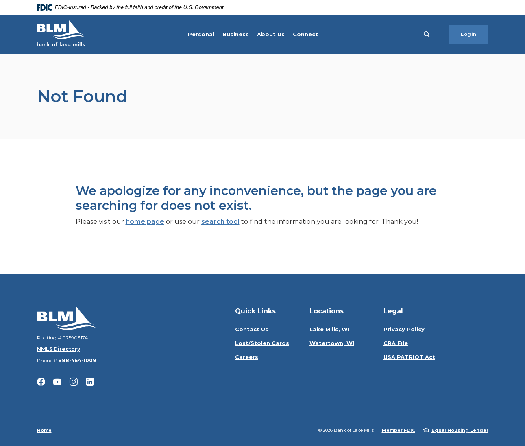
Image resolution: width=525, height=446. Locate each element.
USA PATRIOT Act (409, 357)
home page (145, 221)
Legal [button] (393, 311)
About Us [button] (271, 34)
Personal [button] (201, 34)
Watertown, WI (331, 343)
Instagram (74, 382)
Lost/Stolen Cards (262, 343)
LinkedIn (90, 382)
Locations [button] (326, 311)
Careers (246, 357)
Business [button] (235, 34)
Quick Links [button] (255, 311)
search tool (220, 221)
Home (44, 430)
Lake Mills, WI (329, 329)
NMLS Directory (58, 349)
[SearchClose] (427, 34)
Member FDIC (398, 430)
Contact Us (251, 329)
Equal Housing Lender (459, 430)
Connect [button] (305, 34)
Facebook (41, 382)
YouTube (57, 382)
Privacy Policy (404, 329)
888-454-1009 (77, 360)
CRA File (395, 343)
